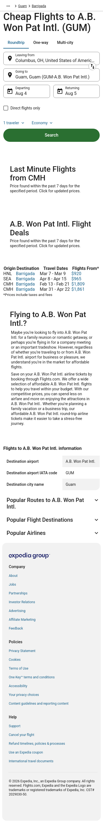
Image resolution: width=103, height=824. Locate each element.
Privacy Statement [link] (22, 651)
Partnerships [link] (18, 593)
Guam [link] (22, 6)
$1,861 (78, 289)
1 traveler (14, 122)
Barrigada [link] (39, 6)
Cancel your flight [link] (21, 735)
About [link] (13, 576)
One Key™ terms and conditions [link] (32, 677)
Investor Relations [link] (22, 602)
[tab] (16, 42)
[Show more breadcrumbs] (8, 6)
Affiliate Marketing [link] (22, 620)
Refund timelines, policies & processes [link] (37, 744)
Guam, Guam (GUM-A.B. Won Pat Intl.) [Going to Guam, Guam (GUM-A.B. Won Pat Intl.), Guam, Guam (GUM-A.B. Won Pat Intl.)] (52, 77)
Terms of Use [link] (18, 668)
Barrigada (25, 273)
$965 (76, 278)
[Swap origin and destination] (92, 66)
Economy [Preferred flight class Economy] (43, 122)
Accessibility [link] (18, 686)
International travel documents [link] (31, 761)
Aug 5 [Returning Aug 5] (71, 93)
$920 (76, 273)
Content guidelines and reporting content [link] (38, 704)
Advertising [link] (17, 611)
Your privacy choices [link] (24, 695)
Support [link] (14, 726)
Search (52, 135)
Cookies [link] (15, 660)
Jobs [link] (12, 584)
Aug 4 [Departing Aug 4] (21, 93)
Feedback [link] (16, 628)
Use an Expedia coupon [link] (26, 752)
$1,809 (78, 284)
